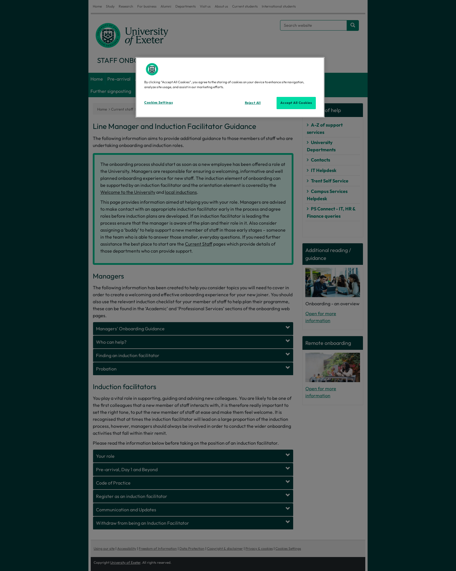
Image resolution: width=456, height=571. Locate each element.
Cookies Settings (158, 102)
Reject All (253, 103)
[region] (230, 87)
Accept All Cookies (296, 103)
